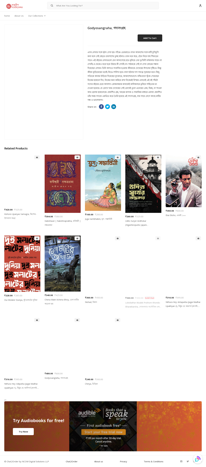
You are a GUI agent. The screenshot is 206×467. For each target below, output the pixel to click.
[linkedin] (113, 106)
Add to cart (150, 38)
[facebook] (101, 106)
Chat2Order (72, 461)
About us (98, 461)
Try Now (23, 431)
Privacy (123, 461)
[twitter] (107, 106)
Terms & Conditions (153, 461)
